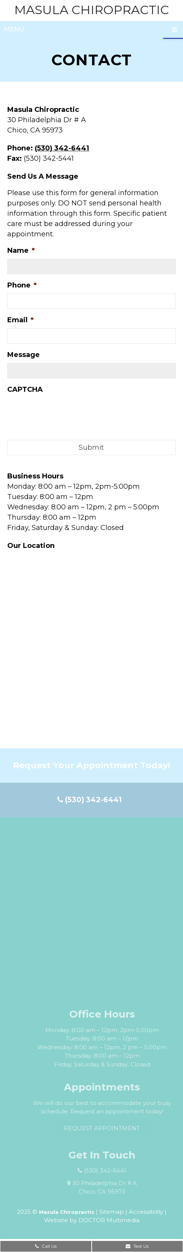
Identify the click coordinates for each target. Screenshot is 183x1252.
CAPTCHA (25, 389)
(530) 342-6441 (62, 148)
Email (20, 320)
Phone (22, 285)
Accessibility (146, 1211)
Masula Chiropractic (91, 10)
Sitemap (111, 1211)
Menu (14, 29)
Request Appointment (111, 1128)
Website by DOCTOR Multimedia (91, 1220)
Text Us (137, 1246)
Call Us (46, 1246)
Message (23, 355)
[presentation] (65, 413)
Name (21, 250)
